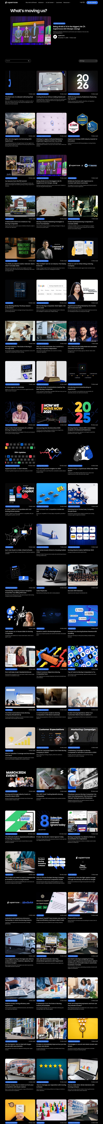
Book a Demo (92, 2)
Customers (59, 2)
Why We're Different (31, 2)
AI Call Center (49, 2)
